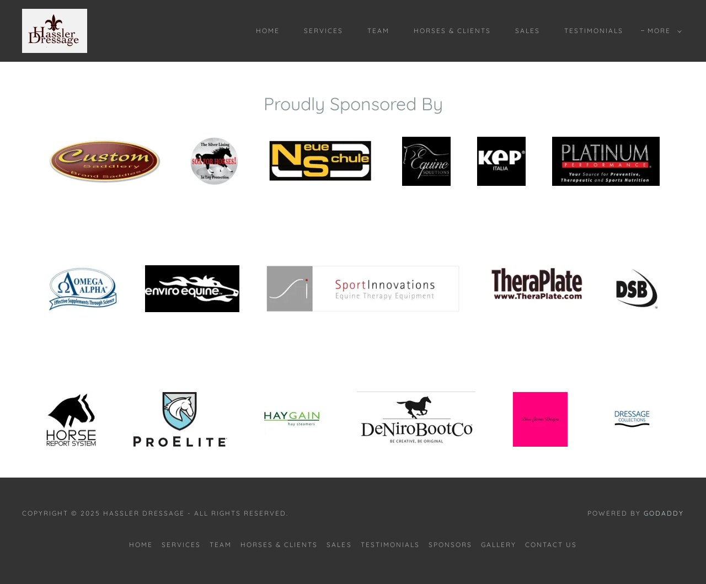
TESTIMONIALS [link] (593, 30)
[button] (662, 30)
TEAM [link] (378, 30)
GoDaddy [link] (664, 513)
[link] (54, 29)
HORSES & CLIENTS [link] (452, 30)
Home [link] (268, 30)
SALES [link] (527, 30)
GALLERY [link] (498, 544)
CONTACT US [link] (551, 544)
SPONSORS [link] (450, 544)
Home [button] (141, 544)
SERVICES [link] (323, 30)
